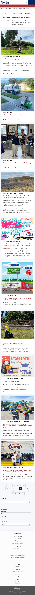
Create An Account (17, 538)
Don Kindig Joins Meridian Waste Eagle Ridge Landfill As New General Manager (17, 196)
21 (15, 491)
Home (2, 8)
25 (30, 491)
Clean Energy (17, 583)
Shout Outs (17, 569)
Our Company (8, 8)
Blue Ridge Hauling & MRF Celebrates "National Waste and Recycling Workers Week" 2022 (17, 425)
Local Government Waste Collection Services (17, 559)
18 (4, 491)
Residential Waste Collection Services (17, 557)
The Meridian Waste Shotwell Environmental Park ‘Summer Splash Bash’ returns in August (17, 244)
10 (7, 488)
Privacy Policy (16, 591)
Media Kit (17, 579)
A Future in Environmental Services (14, 115)
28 (19, 493)
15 (24, 488)
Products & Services (17, 554)
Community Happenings (18, 8)
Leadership (17, 567)
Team (15, 193)
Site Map (11, 591)
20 (11, 491)
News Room (17, 574)
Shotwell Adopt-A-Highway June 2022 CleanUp (15, 344)
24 (26, 491)
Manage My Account (17, 536)
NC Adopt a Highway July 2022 (13, 59)
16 (27, 488)
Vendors (17, 576)
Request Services (17, 540)
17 (31, 488)
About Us (17, 566)
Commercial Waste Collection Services (17, 555)
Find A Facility (17, 545)
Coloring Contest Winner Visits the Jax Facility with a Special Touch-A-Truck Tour (17, 470)
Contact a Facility (17, 548)
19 (8, 491)
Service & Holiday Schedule (17, 543)
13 (17, 488)
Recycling (26, 421)
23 (22, 491)
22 (19, 491)
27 (15, 493)
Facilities (17, 56)
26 (12, 493)
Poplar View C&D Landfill (11, 381)
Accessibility (23, 591)
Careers (17, 573)
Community (27, 8)
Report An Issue (17, 541)
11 (10, 488)
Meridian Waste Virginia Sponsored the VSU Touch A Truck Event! (17, 299)
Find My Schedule (17, 546)
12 (13, 488)
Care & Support (17, 533)
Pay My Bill (17, 6)
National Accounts (17, 578)
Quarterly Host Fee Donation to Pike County (17, 163)
